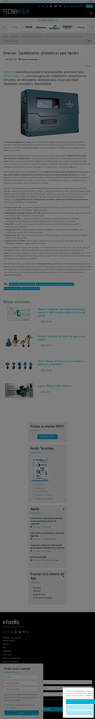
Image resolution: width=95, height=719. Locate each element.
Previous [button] (4, 27)
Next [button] (91, 27)
